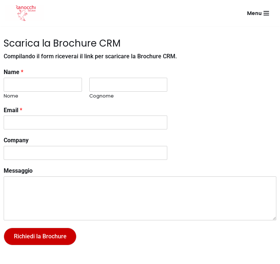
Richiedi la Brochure (40, 236)
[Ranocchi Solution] (24, 13)
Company (16, 140)
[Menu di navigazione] (258, 13)
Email (13, 110)
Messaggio (18, 170)
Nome (11, 96)
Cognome (101, 96)
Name (13, 72)
